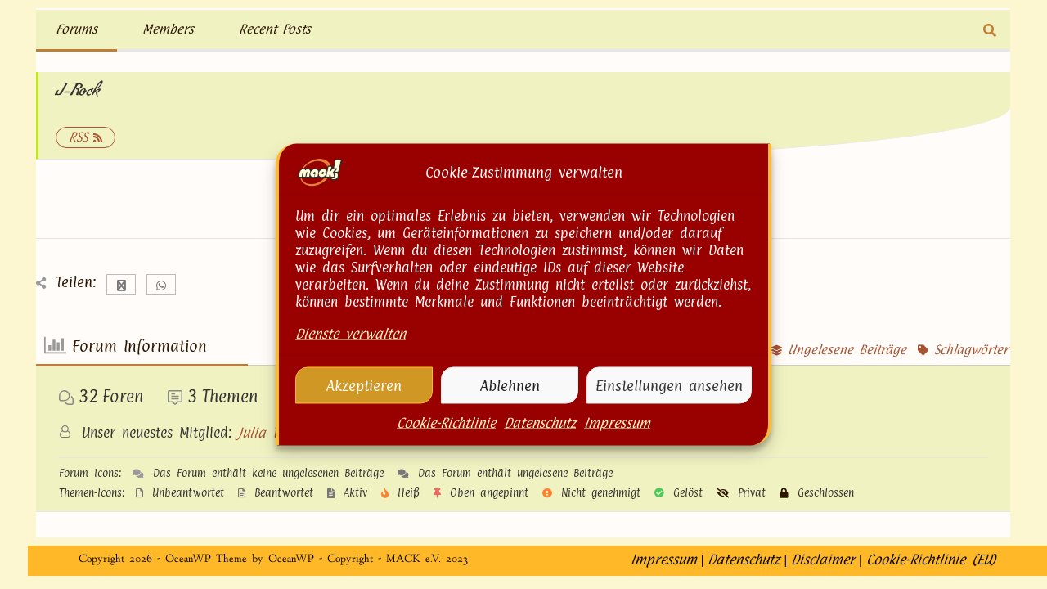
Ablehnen (510, 386)
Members (168, 29)
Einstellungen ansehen (669, 386)
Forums (76, 29)
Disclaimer (823, 572)
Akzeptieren (364, 386)
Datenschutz (540, 424)
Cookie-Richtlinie (446, 424)
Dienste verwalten (350, 335)
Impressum (617, 424)
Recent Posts (275, 29)
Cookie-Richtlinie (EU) (931, 572)
